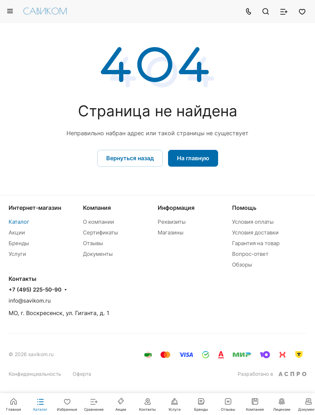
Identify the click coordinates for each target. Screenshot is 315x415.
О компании (98, 221)
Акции (17, 232)
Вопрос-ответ (250, 253)
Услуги (17, 253)
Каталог (19, 221)
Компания (97, 207)
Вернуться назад (130, 158)
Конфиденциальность (35, 374)
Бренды (19, 243)
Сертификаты (100, 232)
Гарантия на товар (256, 243)
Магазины (170, 232)
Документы (98, 253)
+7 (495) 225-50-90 (35, 290)
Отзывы (93, 243)
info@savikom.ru (30, 300)
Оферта (82, 374)
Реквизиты (172, 221)
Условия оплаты (253, 221)
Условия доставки (255, 232)
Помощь (244, 207)
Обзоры (242, 264)
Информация (176, 207)
